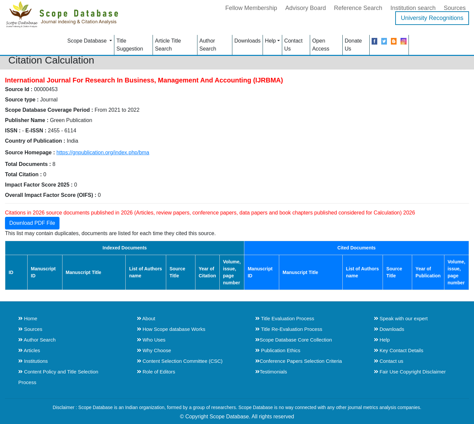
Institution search (412, 8)
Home (27, 318)
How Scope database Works (171, 329)
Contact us (389, 361)
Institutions (33, 361)
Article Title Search (168, 45)
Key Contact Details (398, 350)
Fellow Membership (251, 8)
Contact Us (293, 45)
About (146, 318)
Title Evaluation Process (284, 318)
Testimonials (271, 371)
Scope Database (87, 41)
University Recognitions (432, 18)
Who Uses (151, 340)
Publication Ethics (277, 350)
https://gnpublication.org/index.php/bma (103, 152)
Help (270, 41)
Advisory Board (305, 8)
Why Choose (154, 350)
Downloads (247, 41)
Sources (455, 8)
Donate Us (353, 45)
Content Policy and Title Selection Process (58, 377)
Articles (29, 350)
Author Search (207, 45)
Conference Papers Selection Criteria (298, 361)
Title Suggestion (129, 45)
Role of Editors (156, 371)
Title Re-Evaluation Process (288, 329)
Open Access (320, 45)
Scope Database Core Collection (293, 340)
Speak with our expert (401, 318)
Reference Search (358, 8)
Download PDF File (32, 223)
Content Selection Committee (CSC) (180, 361)
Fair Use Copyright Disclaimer (410, 371)
